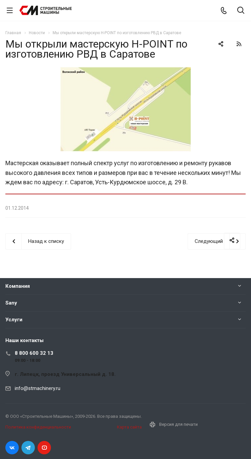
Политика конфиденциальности (38, 427)
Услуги (13, 320)
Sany (11, 303)
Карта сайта (129, 427)
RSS (239, 44)
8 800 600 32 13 (34, 353)
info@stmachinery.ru (37, 388)
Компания (17, 286)
